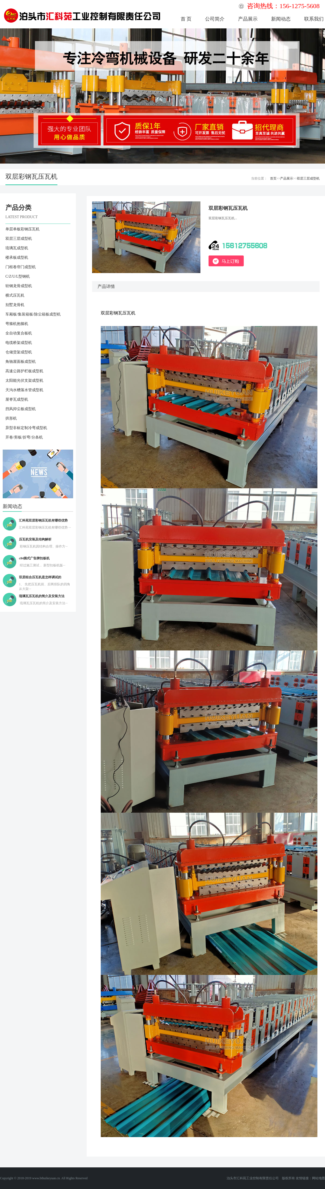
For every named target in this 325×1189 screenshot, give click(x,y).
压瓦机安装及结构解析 (35, 539)
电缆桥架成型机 (18, 343)
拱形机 (11, 418)
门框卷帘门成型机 (20, 267)
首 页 (186, 19)
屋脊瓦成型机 (16, 399)
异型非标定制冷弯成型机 (26, 428)
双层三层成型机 (308, 178)
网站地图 (318, 1178)
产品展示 (248, 19)
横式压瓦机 (14, 295)
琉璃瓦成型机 (16, 248)
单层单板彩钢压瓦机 (22, 229)
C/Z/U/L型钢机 (17, 276)
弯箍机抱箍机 (16, 324)
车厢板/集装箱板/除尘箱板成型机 (33, 314)
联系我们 (314, 19)
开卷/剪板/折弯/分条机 (24, 437)
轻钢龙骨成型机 (18, 286)
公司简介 (215, 19)
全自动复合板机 (18, 333)
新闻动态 (281, 19)
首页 (273, 178)
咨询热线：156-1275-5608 (283, 6)
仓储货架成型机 (18, 352)
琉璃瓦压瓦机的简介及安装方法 (41, 596)
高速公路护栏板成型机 (24, 371)
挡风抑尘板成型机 (20, 409)
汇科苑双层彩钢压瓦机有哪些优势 (43, 520)
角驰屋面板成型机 (20, 362)
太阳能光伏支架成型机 (24, 380)
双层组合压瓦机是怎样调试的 (40, 577)
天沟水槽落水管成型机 (24, 390)
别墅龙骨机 (14, 305)
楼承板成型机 (16, 257)
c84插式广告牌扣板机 (34, 558)
